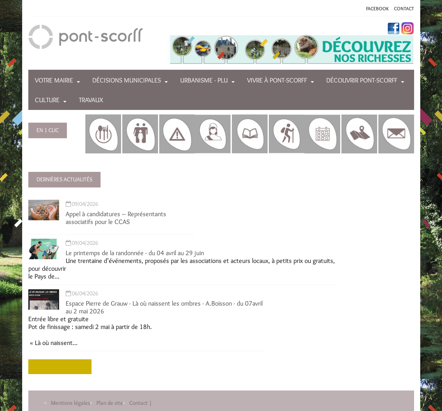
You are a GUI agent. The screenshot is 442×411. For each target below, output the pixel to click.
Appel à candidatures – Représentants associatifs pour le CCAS (116, 218)
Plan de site (109, 402)
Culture (47, 100)
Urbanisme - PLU (204, 80)
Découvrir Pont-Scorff (361, 80)
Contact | (140, 402)
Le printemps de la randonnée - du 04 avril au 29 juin (135, 253)
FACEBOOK (377, 8)
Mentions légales (70, 402)
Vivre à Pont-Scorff (277, 80)
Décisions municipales (126, 80)
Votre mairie (54, 80)
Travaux (91, 100)
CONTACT (404, 8)
